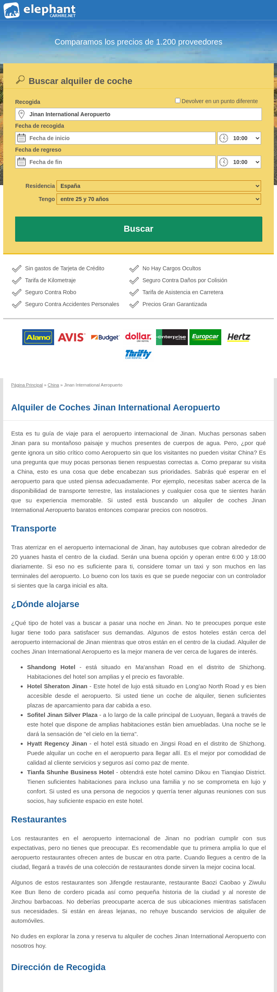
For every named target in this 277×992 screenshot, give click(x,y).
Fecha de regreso (38, 149)
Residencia (40, 186)
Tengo (47, 199)
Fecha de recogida (39, 126)
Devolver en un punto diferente (220, 101)
